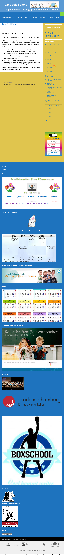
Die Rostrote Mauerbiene (50, 62)
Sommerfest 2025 (49, 119)
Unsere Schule (19, 17)
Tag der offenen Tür (49, 83)
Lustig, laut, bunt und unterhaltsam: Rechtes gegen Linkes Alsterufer (21, 83)
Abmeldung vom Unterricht (8, 17)
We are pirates (21, 78)
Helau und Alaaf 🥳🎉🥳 (50, 66)
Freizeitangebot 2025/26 (50, 95)
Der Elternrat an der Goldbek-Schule (53, 87)
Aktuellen (32, 231)
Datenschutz (28, 550)
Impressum (4, 169)
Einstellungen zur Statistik (57, 554)
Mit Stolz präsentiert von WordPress (19, 539)
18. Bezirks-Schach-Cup (50, 70)
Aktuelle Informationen (50, 48)
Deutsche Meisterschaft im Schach (53, 127)
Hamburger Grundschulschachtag (52, 44)
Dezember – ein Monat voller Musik (53, 79)
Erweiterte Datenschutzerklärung (38, 550)
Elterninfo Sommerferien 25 (51, 111)
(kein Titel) (47, 58)
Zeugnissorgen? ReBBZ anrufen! (52, 115)
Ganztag (42, 17)
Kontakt (4, 166)
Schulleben (49, 17)
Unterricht (27, 17)
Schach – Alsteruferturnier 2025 (52, 123)
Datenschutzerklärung (6, 539)
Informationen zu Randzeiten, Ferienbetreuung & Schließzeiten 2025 (52, 100)
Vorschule (35, 17)
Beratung (57, 17)
